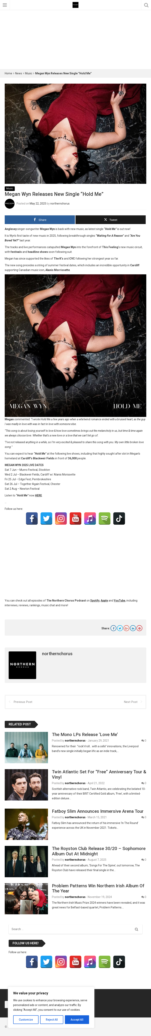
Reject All (52, 1019)
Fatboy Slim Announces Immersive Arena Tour (98, 811)
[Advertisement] (75, 39)
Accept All (77, 1019)
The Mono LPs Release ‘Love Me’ (85, 734)
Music (28, 73)
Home (8, 73)
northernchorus (60, 203)
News (18, 73)
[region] (51, 1007)
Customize (26, 1019)
